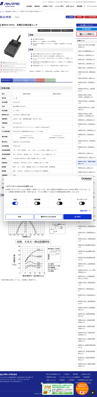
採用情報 (79, 6)
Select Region (92, 6)
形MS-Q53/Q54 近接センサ (86, 78)
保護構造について (67, 30)
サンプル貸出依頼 (50, 80)
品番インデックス (88, 25)
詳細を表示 (84, 211)
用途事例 (62, 379)
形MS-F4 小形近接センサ (86, 55)
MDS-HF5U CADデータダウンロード (13, 69)
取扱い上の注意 (30, 80)
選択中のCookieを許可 (48, 216)
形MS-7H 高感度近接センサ (86, 51)
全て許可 (77, 216)
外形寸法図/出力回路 (19, 80)
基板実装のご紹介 (51, 377)
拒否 (19, 216)
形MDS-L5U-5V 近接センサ (86, 172)
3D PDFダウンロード (9, 66)
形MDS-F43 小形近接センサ (87, 130)
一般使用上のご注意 (44, 30)
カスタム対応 (59, 6)
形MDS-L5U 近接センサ (85, 168)
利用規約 (79, 16)
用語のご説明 (56, 30)
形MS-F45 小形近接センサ (86, 63)
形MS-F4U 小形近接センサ (86, 59)
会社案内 (29, 6)
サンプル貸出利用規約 (90, 16)
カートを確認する (88, 34)
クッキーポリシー (67, 382)
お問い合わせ (70, 6)
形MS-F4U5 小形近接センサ (87, 67)
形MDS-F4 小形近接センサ (86, 120)
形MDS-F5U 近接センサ (85, 153)
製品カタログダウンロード (10, 62)
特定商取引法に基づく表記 (85, 379)
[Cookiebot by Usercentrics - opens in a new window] (83, 179)
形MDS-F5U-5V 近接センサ (87, 157)
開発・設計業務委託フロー (54, 374)
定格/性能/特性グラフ (7, 80)
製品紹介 (37, 6)
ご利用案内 (71, 16)
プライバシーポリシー (52, 382)
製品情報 (75, 374)
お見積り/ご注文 (48, 6)
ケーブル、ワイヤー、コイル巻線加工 (70, 377)
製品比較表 (88, 29)
